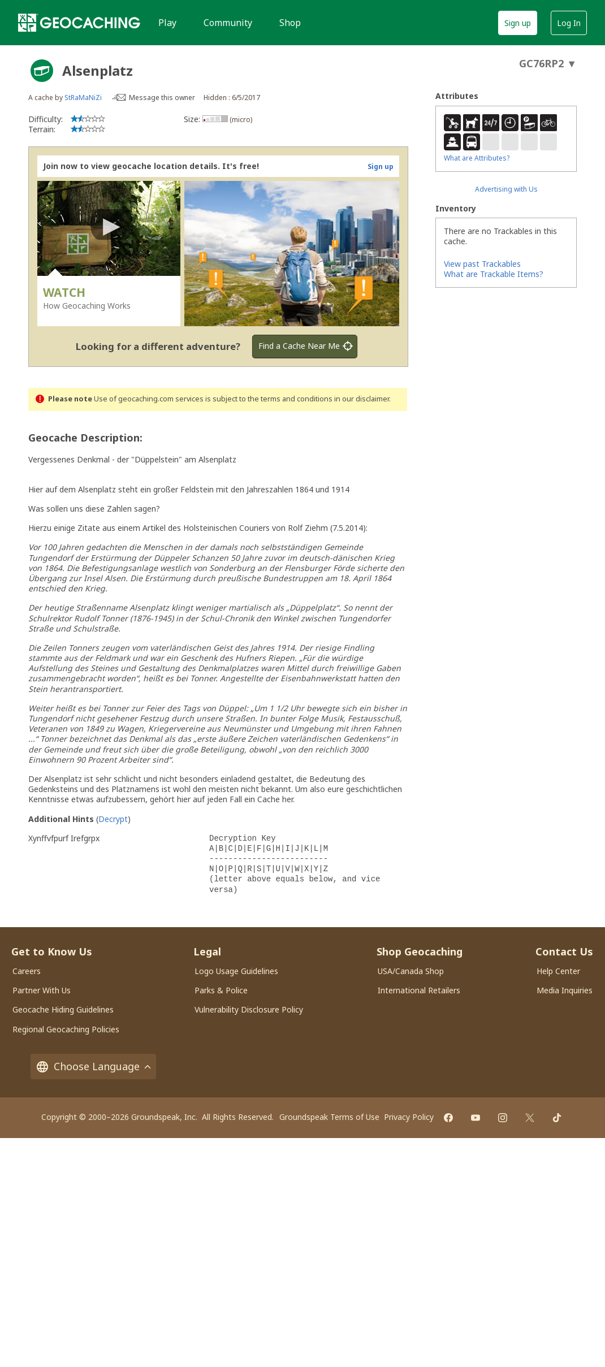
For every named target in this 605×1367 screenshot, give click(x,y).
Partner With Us (41, 990)
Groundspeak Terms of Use (329, 1116)
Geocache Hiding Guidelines (63, 1009)
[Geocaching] (79, 22)
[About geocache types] (41, 70)
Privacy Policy (409, 1116)
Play (167, 22)
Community (228, 22)
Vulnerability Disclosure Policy (249, 1009)
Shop (290, 22)
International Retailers (419, 990)
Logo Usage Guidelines (236, 971)
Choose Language (93, 1066)
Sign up (517, 23)
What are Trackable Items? (493, 274)
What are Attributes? (476, 158)
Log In (569, 23)
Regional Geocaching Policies (65, 1029)
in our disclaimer (361, 399)
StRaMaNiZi (83, 97)
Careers (26, 971)
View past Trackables (482, 263)
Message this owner (162, 97)
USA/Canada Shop (411, 971)
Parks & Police (221, 990)
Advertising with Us (506, 189)
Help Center (558, 971)
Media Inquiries (565, 990)
